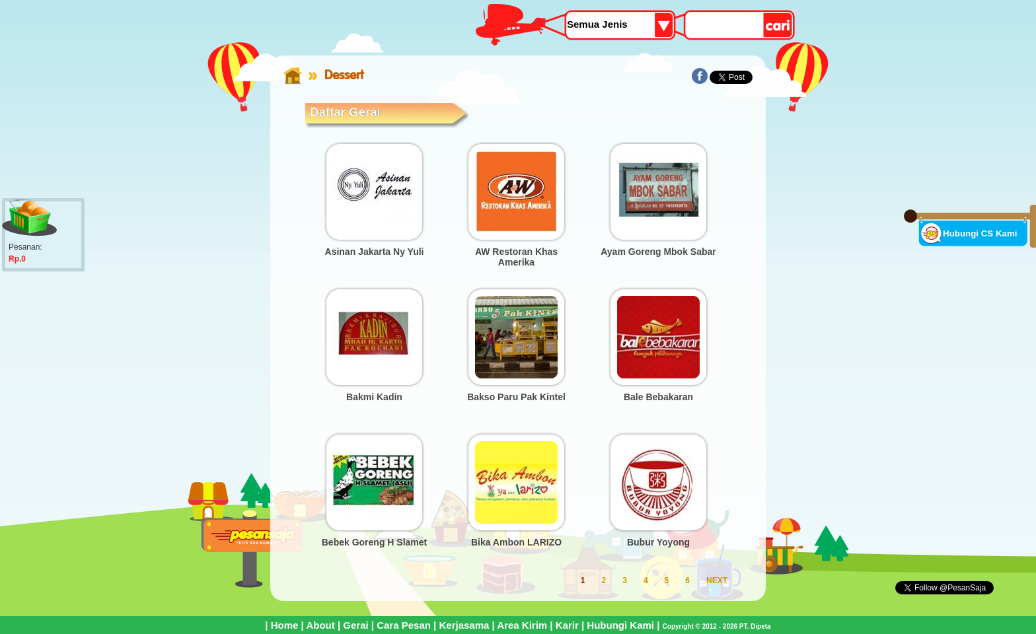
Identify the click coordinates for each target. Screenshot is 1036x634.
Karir (567, 625)
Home (285, 625)
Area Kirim (522, 625)
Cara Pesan (404, 625)
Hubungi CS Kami (980, 233)
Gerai (355, 625)
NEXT (716, 580)
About (320, 625)
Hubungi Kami (620, 625)
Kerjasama (464, 625)
